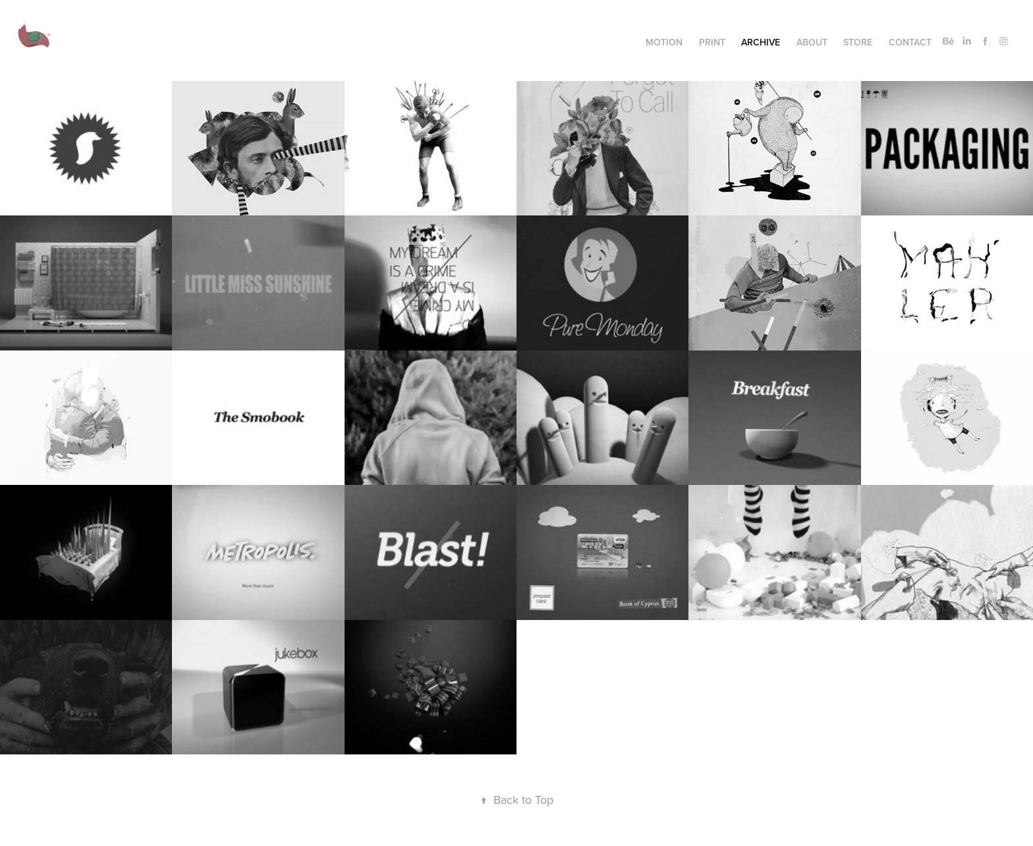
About (811, 42)
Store (857, 42)
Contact (910, 42)
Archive (760, 42)
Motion (664, 42)
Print (712, 42)
